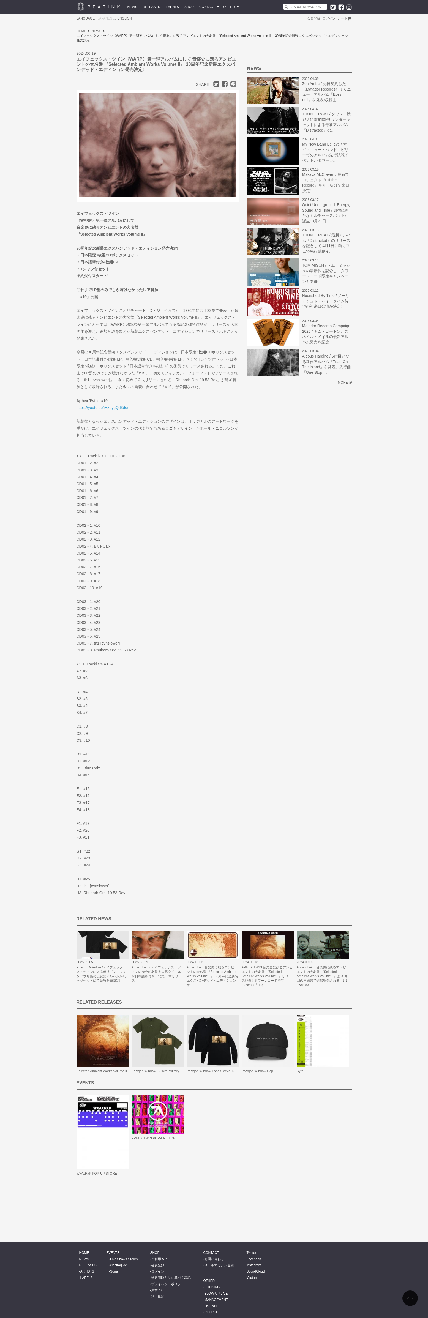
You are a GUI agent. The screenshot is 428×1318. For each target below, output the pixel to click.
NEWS (132, 7)
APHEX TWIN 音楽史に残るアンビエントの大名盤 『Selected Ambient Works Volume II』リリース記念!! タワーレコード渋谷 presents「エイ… (267, 976)
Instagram (253, 1265)
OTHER (229, 7)
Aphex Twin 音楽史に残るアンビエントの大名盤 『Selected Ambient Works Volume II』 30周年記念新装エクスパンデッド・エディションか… (212, 976)
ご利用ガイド (161, 1259)
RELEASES (151, 7)
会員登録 (313, 18)
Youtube (252, 1278)
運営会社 (157, 1290)
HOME (81, 31)
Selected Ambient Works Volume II (102, 1071)
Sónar (114, 1271)
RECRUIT (211, 1312)
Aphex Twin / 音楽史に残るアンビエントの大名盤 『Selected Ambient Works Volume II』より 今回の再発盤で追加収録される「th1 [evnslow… (322, 976)
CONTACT (207, 7)
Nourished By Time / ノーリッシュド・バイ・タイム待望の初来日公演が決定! (326, 301)
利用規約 (157, 1296)
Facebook (253, 1259)
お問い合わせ (214, 1259)
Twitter (251, 1253)
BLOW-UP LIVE (216, 1293)
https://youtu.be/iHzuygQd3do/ (102, 407)
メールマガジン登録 (219, 1265)
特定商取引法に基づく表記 (171, 1278)
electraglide (118, 1265)
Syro (300, 1071)
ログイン (329, 18)
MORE (343, 382)
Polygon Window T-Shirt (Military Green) (161, 1071)
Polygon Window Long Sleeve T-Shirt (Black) (219, 1071)
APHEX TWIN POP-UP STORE (155, 1138)
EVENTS (172, 7)
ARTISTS (87, 1271)
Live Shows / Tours (124, 1259)
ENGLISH (124, 18)
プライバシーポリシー (167, 1284)
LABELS (86, 1278)
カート (342, 18)
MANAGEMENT (216, 1300)
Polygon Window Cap (257, 1071)
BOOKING (212, 1287)
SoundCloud (255, 1271)
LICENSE (211, 1306)
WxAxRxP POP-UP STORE (97, 1173)
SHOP (189, 7)
